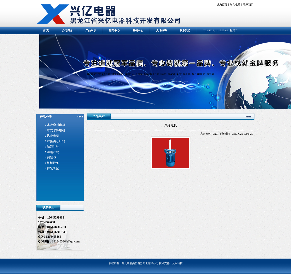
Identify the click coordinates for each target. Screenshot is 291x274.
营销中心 (138, 30)
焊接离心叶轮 (56, 141)
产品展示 (91, 30)
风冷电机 (53, 135)
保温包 (51, 157)
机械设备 (53, 163)
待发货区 (53, 168)
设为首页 (222, 4)
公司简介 (67, 30)
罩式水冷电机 (56, 130)
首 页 (46, 30)
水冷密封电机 (56, 125)
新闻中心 (114, 30)
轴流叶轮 (53, 146)
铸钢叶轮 (53, 152)
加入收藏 (235, 4)
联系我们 (248, 4)
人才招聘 (161, 30)
